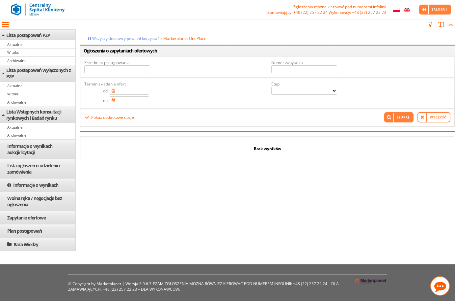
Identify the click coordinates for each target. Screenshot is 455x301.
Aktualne (14, 44)
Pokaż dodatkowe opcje (112, 117)
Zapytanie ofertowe (26, 218)
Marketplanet (108, 283)
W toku (13, 52)
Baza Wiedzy (25, 244)
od (105, 91)
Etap (275, 84)
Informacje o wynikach (35, 185)
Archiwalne (16, 60)
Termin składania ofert (105, 84)
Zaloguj (439, 9)
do (105, 100)
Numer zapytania (287, 62)
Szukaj (403, 117)
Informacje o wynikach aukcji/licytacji (29, 149)
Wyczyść (438, 117)
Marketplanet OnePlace (184, 38)
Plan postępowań (24, 231)
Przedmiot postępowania (107, 62)
